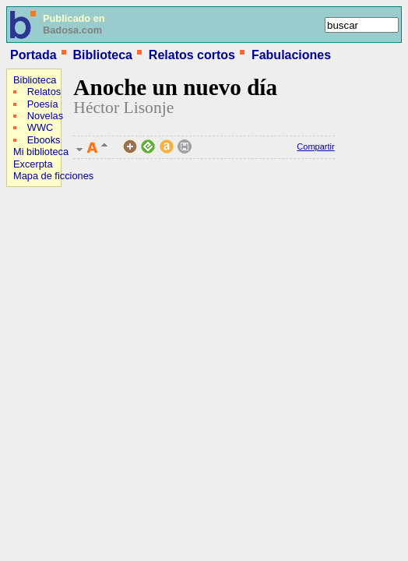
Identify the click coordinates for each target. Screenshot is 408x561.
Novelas (45, 116)
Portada (33, 55)
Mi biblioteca (41, 151)
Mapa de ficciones (53, 176)
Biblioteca (102, 55)
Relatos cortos (192, 55)
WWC (40, 127)
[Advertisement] (53, 292)
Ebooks (44, 140)
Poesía (42, 104)
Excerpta (33, 164)
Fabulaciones (291, 55)
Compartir (315, 146)
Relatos (44, 91)
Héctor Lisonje (123, 107)
